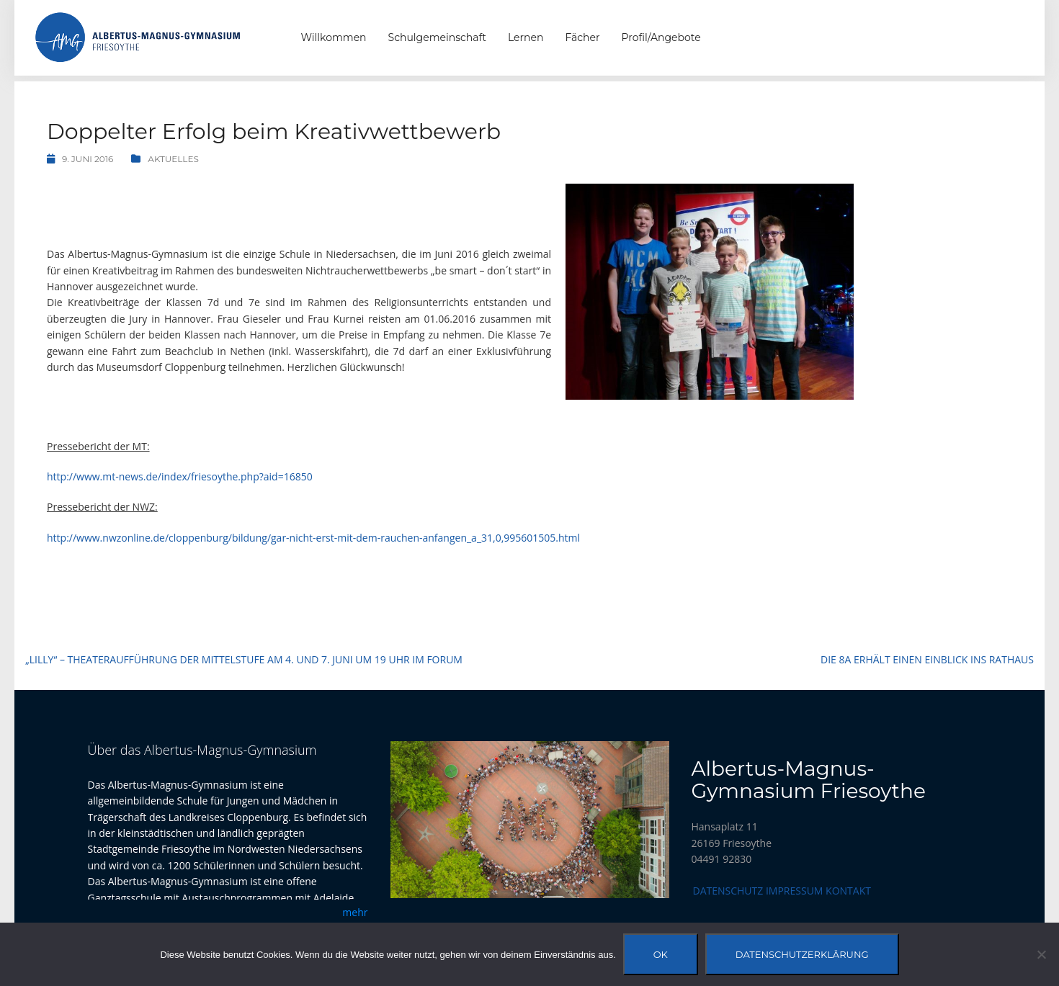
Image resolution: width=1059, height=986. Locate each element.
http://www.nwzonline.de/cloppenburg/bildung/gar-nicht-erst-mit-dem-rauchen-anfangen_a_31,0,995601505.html (313, 537)
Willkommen (334, 37)
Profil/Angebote (661, 37)
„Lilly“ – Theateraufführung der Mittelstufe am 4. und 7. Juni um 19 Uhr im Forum (244, 659)
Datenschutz (728, 890)
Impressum (794, 890)
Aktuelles (173, 158)
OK (660, 954)
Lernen (525, 37)
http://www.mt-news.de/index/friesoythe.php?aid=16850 (180, 476)
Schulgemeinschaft (437, 37)
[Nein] (1041, 954)
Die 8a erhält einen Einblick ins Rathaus (927, 659)
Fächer (582, 37)
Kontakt (848, 890)
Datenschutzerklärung (802, 954)
